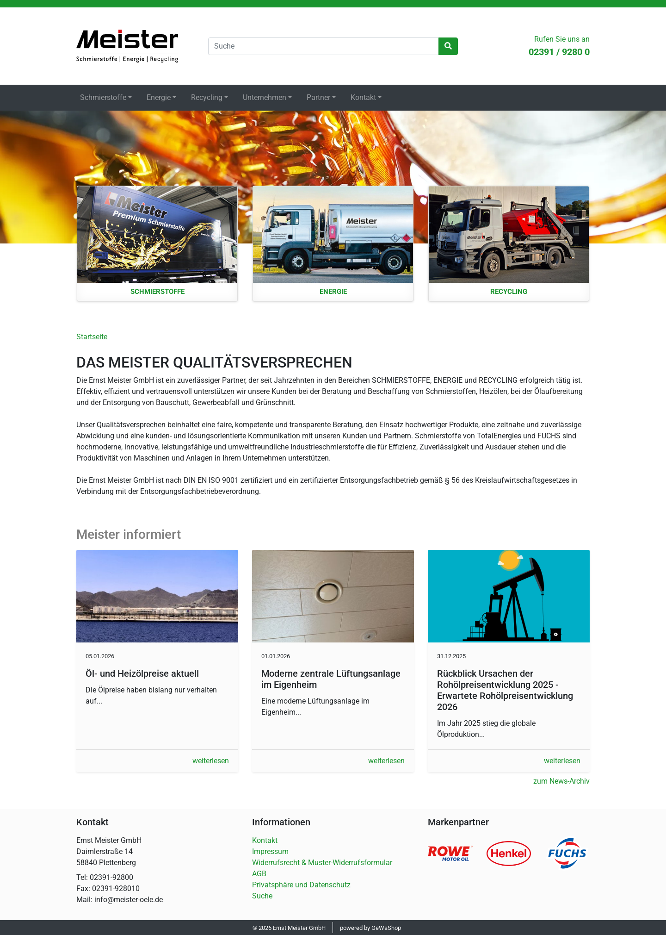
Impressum (270, 851)
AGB (259, 873)
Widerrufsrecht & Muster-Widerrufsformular (322, 862)
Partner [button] (318, 97)
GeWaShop (386, 927)
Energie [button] (159, 97)
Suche (262, 895)
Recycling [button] (206, 97)
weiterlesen (210, 760)
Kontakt (265, 840)
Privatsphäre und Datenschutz (301, 884)
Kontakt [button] (363, 97)
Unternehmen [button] (264, 97)
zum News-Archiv (561, 781)
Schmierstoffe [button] (103, 97)
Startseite (127, 46)
